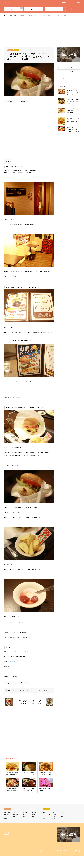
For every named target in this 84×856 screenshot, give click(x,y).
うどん (44, 816)
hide (10, 161)
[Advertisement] (42, 32)
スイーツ (44, 818)
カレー (71, 78)
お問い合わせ (7, 832)
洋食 (16, 50)
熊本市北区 (25, 812)
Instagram (4, 850)
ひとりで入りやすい (17, 690)
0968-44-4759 (12, 661)
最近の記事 (62, 86)
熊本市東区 (34, 812)
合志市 (14, 812)
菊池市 (33, 814)
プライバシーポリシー (8, 830)
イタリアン (61, 78)
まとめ (53, 818)
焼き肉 (72, 816)
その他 (5, 818)
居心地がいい (44, 690)
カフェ (60, 71)
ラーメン (60, 75)
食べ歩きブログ (65, 2)
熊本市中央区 (7, 812)
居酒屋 (71, 71)
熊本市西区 (6, 814)
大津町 (24, 816)
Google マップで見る (22, 651)
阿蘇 (33, 816)
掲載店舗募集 (76, 2)
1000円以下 (10, 690)
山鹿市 (10, 50)
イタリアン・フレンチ (47, 814)
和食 (59, 68)
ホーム (5, 827)
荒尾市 (14, 816)
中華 (71, 75)
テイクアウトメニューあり (35, 690)
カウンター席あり (25, 690)
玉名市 (5, 816)
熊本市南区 (15, 814)
